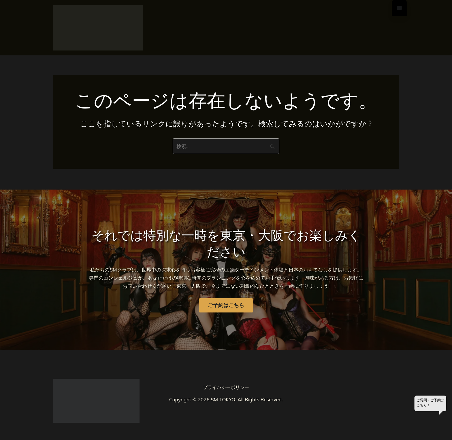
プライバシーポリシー (226, 387)
